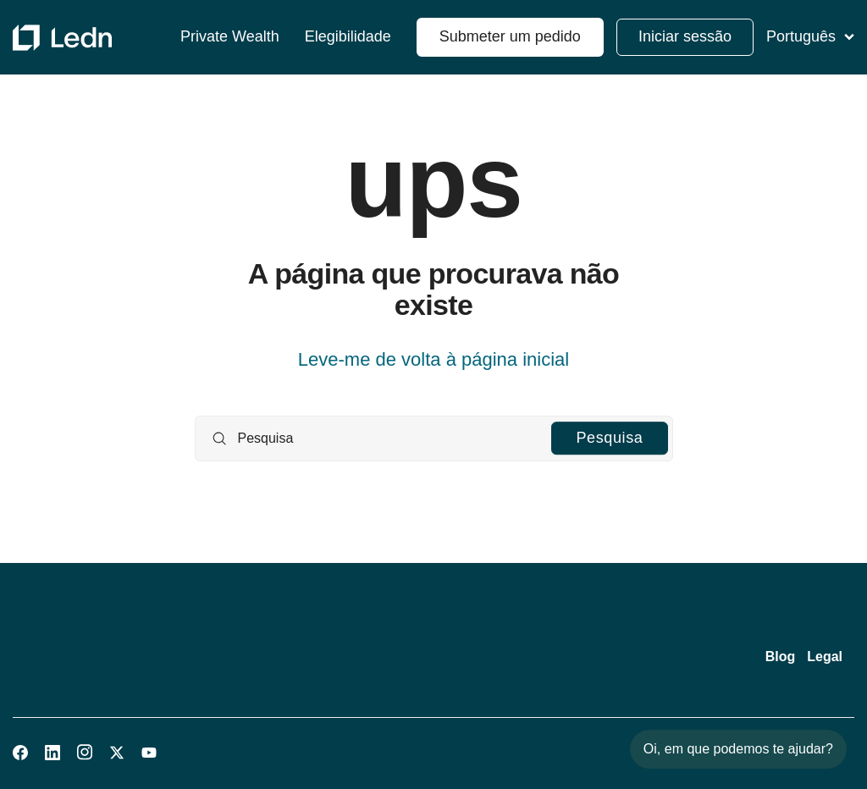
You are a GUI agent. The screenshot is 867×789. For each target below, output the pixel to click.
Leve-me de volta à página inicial (433, 359)
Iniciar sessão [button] (685, 36)
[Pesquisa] (434, 438)
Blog (780, 656)
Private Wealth (229, 37)
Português (810, 36)
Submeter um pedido (510, 36)
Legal (824, 656)
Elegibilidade (348, 37)
